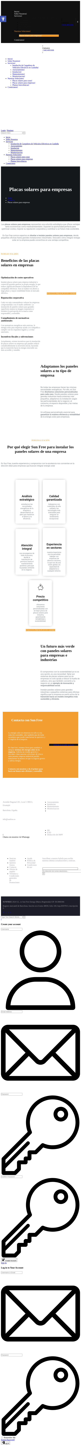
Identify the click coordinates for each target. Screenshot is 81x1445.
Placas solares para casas (29, 33)
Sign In (4, 1263)
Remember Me (9, 1438)
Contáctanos (19, 40)
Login (3, 130)
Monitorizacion (25, 29)
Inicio (16, 12)
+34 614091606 (67, 25)
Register (10, 130)
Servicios (18, 16)
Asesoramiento (25, 22)
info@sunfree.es (9, 819)
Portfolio (11, 200)
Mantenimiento (25, 27)
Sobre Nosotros (20, 14)
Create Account (9, 1260)
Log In (5, 1442)
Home (10, 198)
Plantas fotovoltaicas (27, 38)
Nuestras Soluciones (22, 31)
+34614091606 (48, 50)
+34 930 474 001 (9, 828)
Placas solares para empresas (30, 36)
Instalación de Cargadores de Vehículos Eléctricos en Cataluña (25, 66)
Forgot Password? (8, 1440)
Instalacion (23, 25)
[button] (3, 19)
